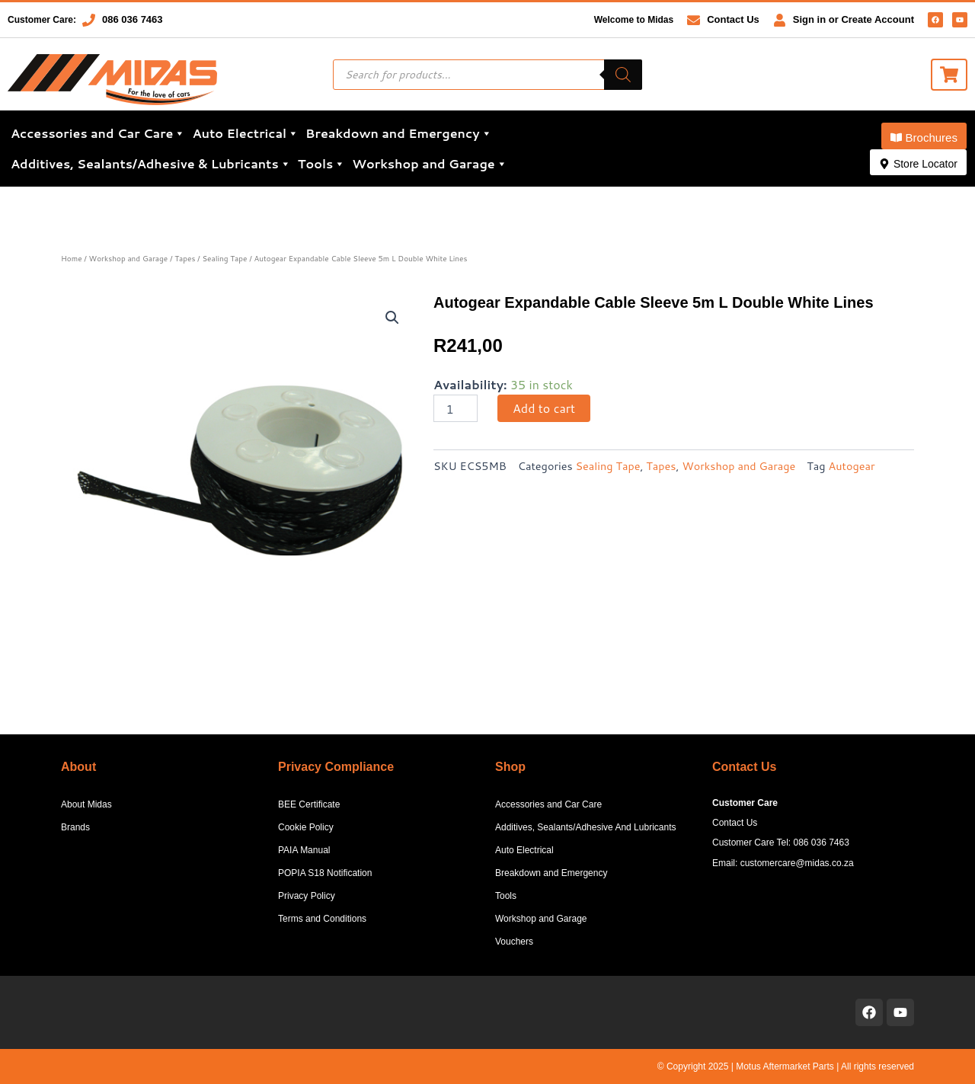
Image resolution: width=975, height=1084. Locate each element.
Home (71, 258)
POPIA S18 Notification (325, 873)
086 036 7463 (132, 19)
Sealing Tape (224, 258)
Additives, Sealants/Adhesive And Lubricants (585, 827)
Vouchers (514, 941)
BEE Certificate (309, 804)
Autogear (852, 466)
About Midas (86, 804)
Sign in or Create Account (853, 19)
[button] (924, 136)
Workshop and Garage (429, 164)
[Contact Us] (693, 20)
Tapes (184, 258)
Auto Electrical (245, 133)
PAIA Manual (304, 850)
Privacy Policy (306, 896)
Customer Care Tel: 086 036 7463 (780, 842)
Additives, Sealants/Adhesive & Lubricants (151, 164)
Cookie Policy (306, 827)
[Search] (623, 74)
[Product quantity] (455, 408)
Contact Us (733, 19)
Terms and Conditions (322, 918)
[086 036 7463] (88, 20)
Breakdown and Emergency (398, 133)
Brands (75, 827)
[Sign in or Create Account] (779, 20)
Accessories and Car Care (98, 133)
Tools (321, 164)
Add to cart (544, 408)
